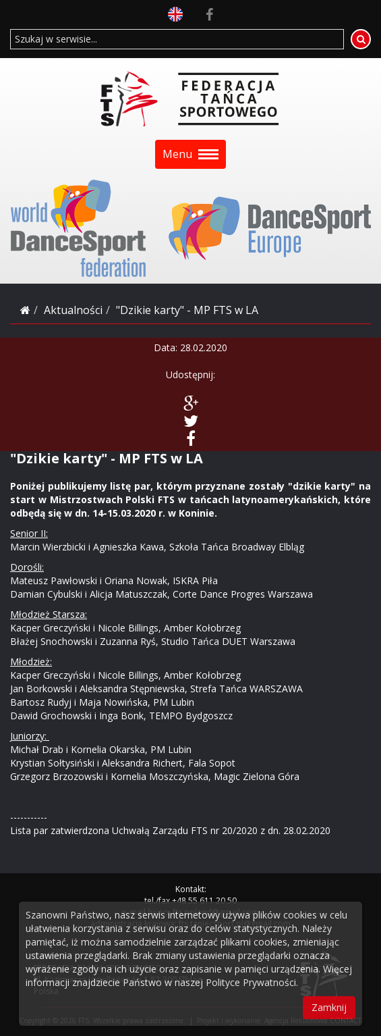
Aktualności (73, 310)
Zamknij (329, 1007)
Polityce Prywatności (251, 982)
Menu (190, 154)
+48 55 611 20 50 (204, 900)
